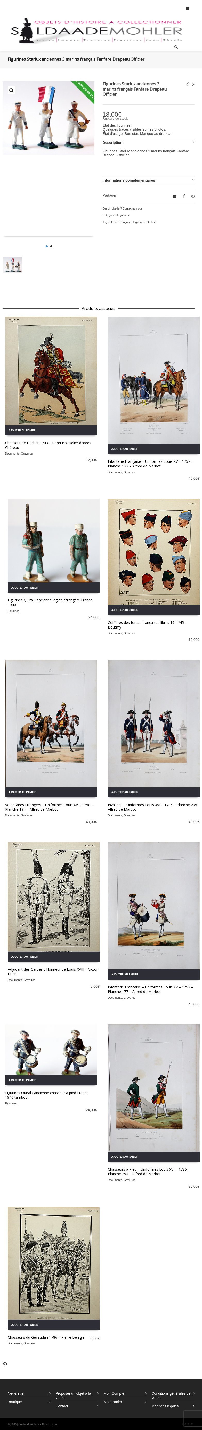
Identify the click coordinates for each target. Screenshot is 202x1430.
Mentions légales (165, 1406)
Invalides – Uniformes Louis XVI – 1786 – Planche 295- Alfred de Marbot (153, 807)
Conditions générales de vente (171, 1395)
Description (113, 143)
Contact (62, 1406)
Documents (12, 453)
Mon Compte (114, 1393)
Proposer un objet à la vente (73, 1395)
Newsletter (16, 1393)
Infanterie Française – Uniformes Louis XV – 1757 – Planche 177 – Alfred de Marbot (150, 463)
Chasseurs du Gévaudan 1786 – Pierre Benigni (46, 1337)
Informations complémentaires (129, 180)
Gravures (27, 453)
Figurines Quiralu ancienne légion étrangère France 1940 (50, 602)
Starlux (150, 222)
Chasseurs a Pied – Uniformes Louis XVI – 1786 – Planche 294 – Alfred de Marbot (149, 1171)
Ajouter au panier (22, 430)
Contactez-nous (132, 208)
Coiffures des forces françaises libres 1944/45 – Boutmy (147, 625)
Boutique (15, 1402)
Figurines (123, 215)
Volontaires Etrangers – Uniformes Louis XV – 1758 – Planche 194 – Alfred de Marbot (49, 807)
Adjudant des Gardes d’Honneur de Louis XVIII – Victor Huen (53, 971)
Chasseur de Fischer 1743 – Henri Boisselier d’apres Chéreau (48, 445)
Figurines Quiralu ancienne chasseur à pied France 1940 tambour (46, 1095)
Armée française (121, 222)
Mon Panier (113, 1402)
